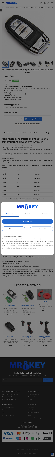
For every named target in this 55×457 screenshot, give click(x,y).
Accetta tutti (27, 221)
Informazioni (45, 214)
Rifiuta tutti (42, 229)
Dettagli (27, 214)
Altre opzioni (13, 229)
